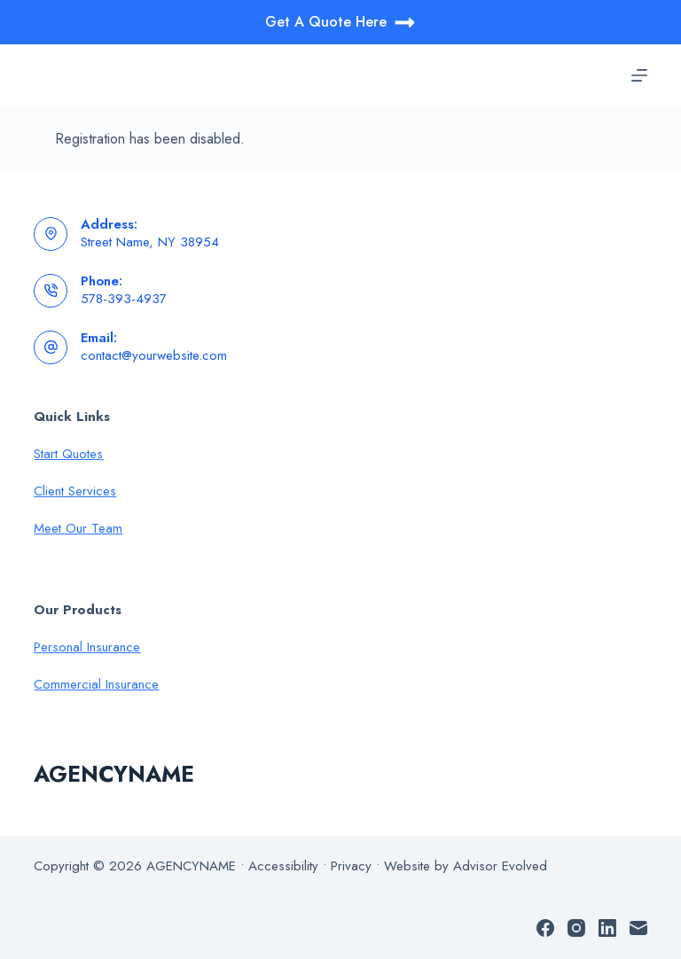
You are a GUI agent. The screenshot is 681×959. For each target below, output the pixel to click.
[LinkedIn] (607, 928)
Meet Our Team (78, 528)
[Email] (638, 928)
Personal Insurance (87, 647)
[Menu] (639, 75)
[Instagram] (576, 928)
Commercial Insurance (96, 684)
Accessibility (283, 866)
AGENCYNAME (114, 774)
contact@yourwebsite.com (154, 355)
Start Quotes (68, 454)
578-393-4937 (124, 298)
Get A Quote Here (340, 23)
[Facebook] (545, 928)
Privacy (351, 866)
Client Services (75, 491)
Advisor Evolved (500, 866)
